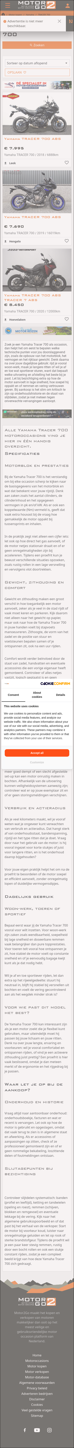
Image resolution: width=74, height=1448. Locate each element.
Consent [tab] (13, 694)
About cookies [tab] (37, 694)
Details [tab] (60, 694)
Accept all (36, 752)
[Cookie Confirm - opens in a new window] (55, 683)
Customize (37, 762)
